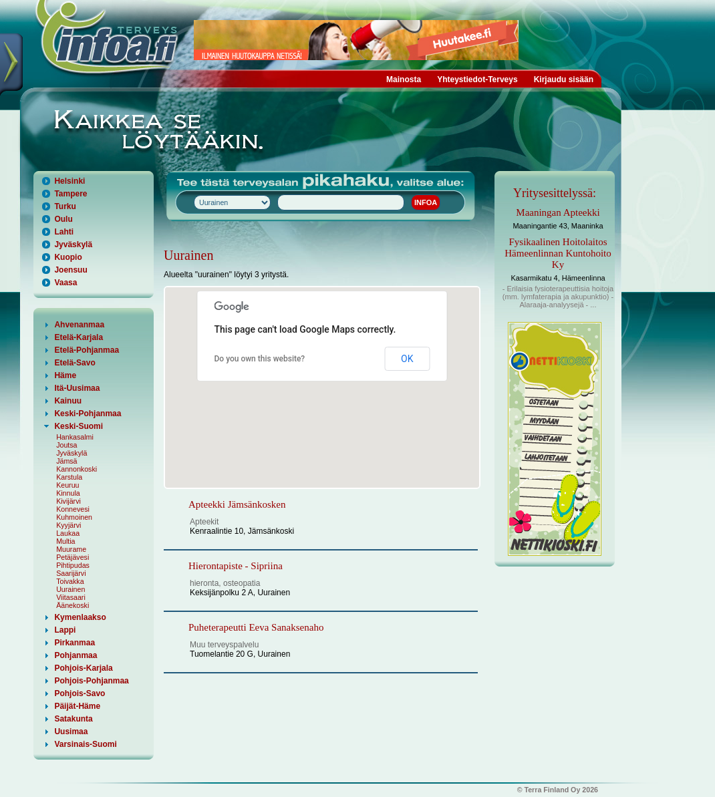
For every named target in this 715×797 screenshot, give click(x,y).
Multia (65, 541)
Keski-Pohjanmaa (87, 413)
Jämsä (66, 461)
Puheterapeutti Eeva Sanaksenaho (255, 627)
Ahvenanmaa (79, 324)
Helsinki (69, 181)
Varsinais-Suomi (85, 744)
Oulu (63, 219)
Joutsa (66, 445)
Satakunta (73, 719)
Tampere (70, 193)
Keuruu (67, 485)
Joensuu (70, 270)
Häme (65, 375)
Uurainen (70, 589)
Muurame (71, 549)
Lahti (64, 231)
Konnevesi (73, 509)
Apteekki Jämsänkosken (236, 504)
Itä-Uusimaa (77, 388)
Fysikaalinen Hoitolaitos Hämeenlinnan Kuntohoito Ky (558, 253)
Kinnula (68, 493)
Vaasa (65, 282)
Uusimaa (71, 731)
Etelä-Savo (74, 362)
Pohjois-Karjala (83, 668)
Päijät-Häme (77, 706)
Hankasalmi (75, 437)
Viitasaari (71, 597)
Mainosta (403, 79)
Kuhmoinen (74, 517)
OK (407, 358)
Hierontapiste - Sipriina (235, 566)
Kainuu (68, 401)
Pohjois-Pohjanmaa (91, 680)
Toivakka (70, 581)
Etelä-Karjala (78, 337)
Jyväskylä (73, 244)
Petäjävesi (72, 557)
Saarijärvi (71, 573)
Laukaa (68, 533)
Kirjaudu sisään (563, 79)
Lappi (65, 630)
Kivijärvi (68, 501)
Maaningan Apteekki (557, 212)
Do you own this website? (259, 358)
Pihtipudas (73, 565)
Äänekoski (72, 605)
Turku (65, 206)
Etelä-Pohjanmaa (86, 350)
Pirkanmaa (74, 642)
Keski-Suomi (78, 426)
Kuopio (68, 257)
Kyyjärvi (68, 525)
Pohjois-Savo (79, 693)
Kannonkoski (76, 469)
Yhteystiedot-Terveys (477, 79)
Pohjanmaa (75, 655)
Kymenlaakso (80, 617)
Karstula (69, 477)
